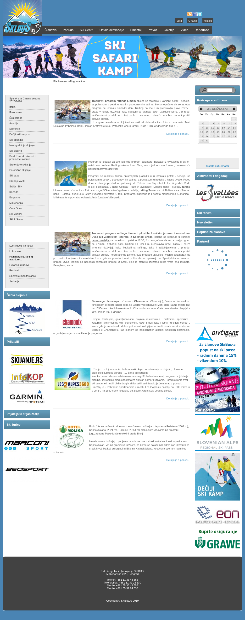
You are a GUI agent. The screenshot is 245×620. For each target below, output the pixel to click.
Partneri (203, 241)
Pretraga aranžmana (212, 100)
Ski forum (204, 213)
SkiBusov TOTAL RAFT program (82, 150)
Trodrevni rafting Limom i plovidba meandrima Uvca (96, 222)
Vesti (179, 21)
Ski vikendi (15, 213)
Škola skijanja (17, 295)
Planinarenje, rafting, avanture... (21, 258)
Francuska (15, 112)
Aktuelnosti (205, 153)
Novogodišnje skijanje (22, 145)
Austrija (13, 123)
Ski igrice (14, 424)
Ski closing (15, 150)
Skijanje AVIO (17, 181)
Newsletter (205, 222)
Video (185, 30)
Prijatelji (13, 341)
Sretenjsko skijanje (20, 164)
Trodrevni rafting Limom (76, 89)
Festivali (14, 270)
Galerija (169, 30)
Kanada (13, 192)
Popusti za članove (211, 232)
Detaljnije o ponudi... (178, 133)
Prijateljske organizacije (23, 414)
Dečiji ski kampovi (19, 134)
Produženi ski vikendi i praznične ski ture (22, 157)
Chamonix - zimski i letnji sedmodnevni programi (94, 290)
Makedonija (16, 203)
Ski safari (14, 175)
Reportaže (202, 30)
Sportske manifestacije (22, 275)
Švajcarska (15, 117)
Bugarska (14, 197)
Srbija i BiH (15, 186)
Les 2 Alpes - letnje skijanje (78, 358)
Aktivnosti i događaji (212, 176)
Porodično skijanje (20, 170)
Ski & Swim (16, 219)
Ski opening (16, 139)
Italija (12, 106)
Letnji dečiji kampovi (21, 245)
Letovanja (15, 251)
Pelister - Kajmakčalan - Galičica (82, 415)
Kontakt (208, 21)
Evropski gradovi (19, 265)
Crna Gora (15, 208)
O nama (192, 21)
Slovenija (14, 128)
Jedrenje (14, 281)
